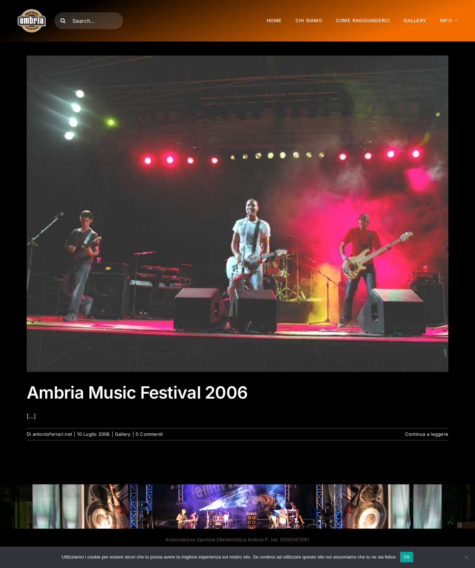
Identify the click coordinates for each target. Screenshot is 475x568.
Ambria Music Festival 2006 (137, 392)
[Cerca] (62, 20)
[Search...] (88, 20)
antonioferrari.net (52, 434)
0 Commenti (149, 434)
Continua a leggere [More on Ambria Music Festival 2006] (426, 434)
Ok (407, 557)
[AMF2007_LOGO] (32, 11)
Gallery (123, 434)
